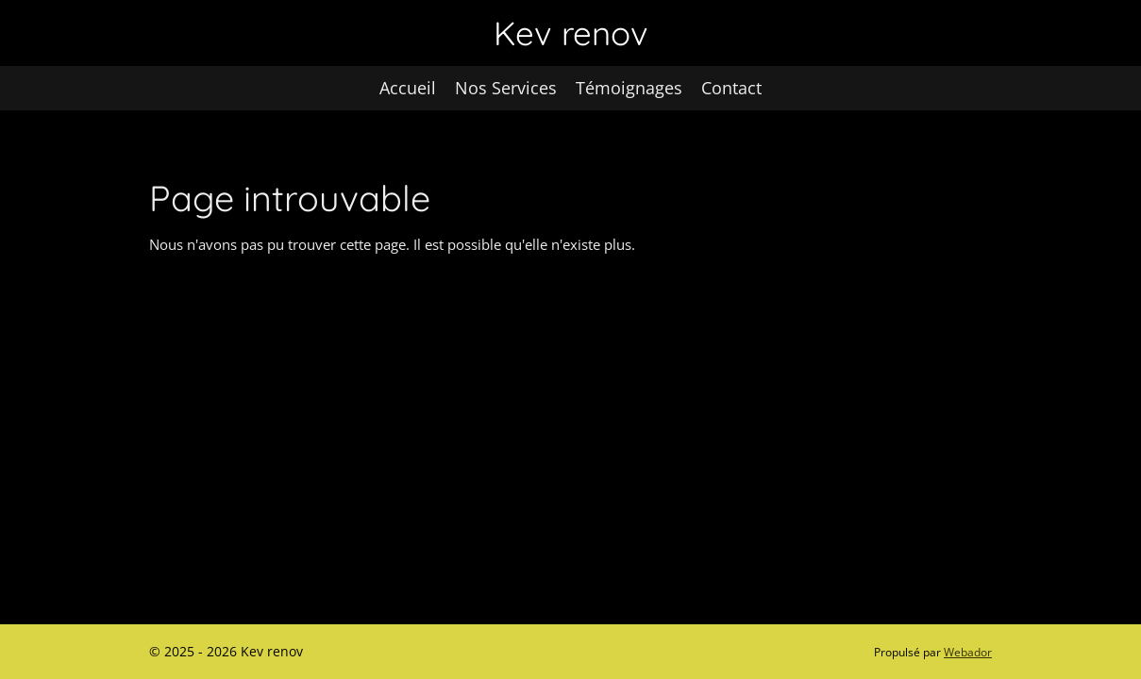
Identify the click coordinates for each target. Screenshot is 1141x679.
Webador (968, 652)
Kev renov (571, 33)
